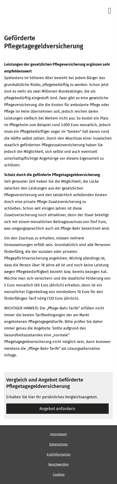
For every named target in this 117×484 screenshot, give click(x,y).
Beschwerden (58, 464)
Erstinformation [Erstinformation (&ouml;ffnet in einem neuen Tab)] (58, 454)
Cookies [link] (58, 475)
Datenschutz (58, 444)
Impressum (58, 434)
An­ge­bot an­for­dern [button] (57, 408)
